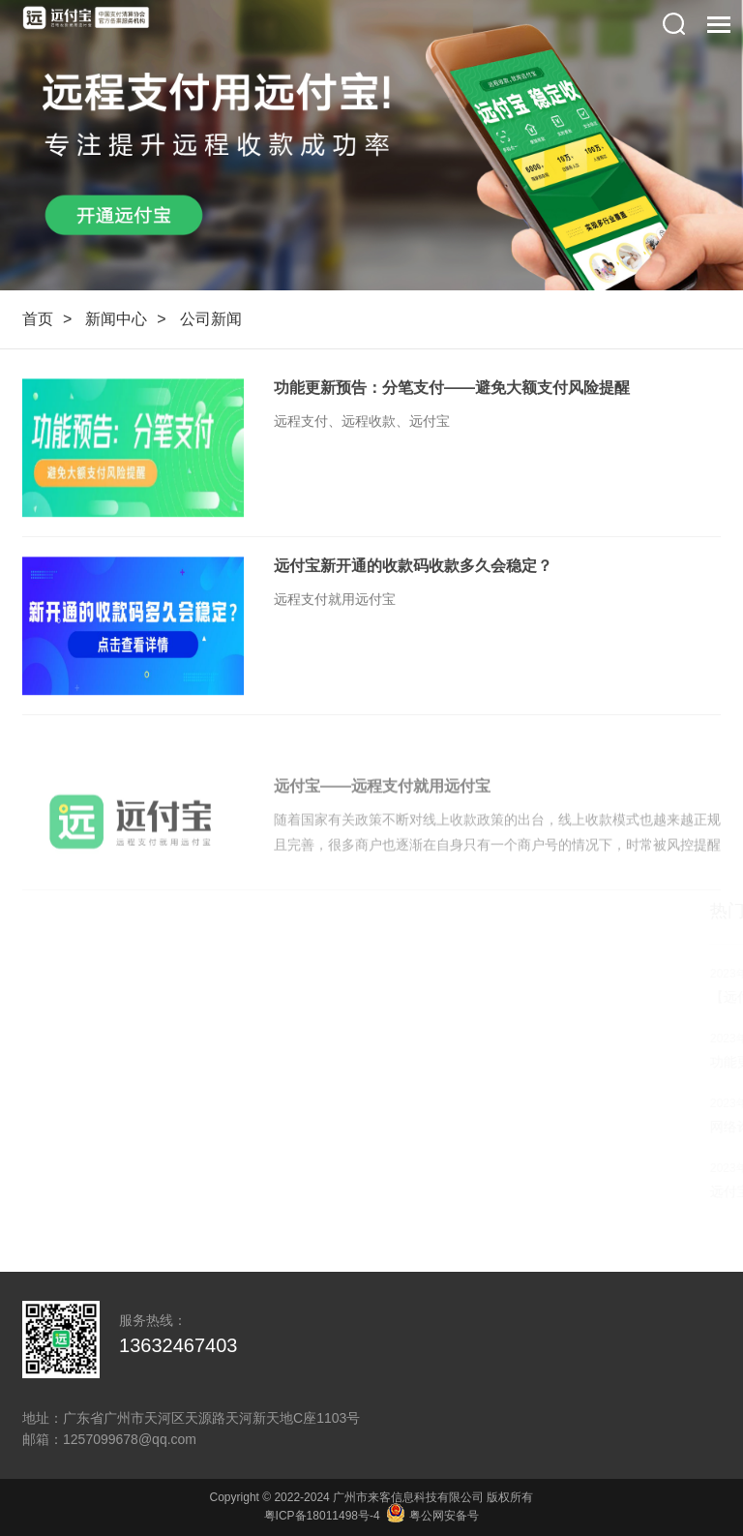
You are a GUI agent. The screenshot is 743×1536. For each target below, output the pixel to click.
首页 (37, 319)
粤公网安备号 (433, 1515)
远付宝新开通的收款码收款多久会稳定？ (413, 566)
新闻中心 (116, 319)
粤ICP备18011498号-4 (322, 1515)
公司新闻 (211, 319)
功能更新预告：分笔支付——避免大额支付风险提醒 (452, 388)
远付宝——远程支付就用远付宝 (382, 804)
